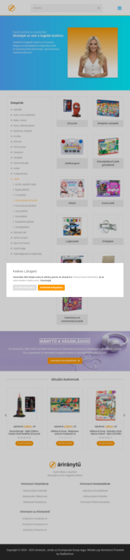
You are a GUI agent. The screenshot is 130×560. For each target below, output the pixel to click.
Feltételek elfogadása (51, 287)
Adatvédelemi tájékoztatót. (26, 280)
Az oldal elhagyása (24, 287)
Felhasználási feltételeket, (86, 277)
